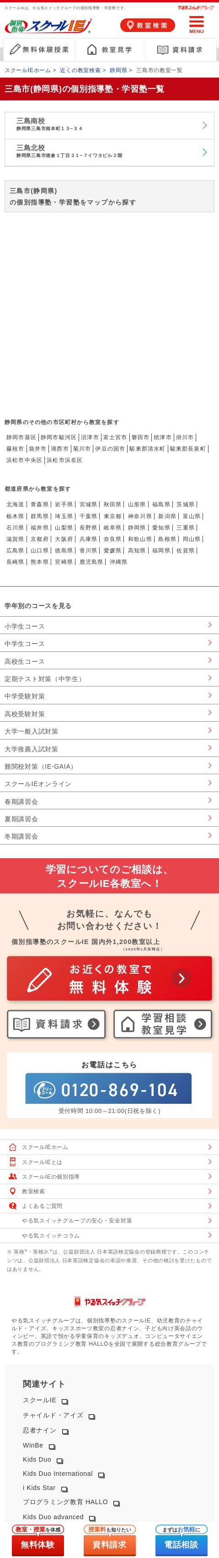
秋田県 (113, 504)
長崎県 (15, 562)
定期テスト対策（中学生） (45, 678)
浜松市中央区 (24, 460)
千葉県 (89, 516)
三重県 (185, 528)
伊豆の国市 (110, 449)
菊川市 (82, 449)
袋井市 (38, 449)
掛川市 (185, 437)
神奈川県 (140, 516)
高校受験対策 (25, 714)
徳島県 (64, 550)
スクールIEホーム (28, 70)
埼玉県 (64, 516)
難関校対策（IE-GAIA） (41, 766)
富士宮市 (115, 437)
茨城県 (185, 504)
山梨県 (64, 528)
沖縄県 (119, 562)
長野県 (89, 528)
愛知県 (161, 528)
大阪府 (64, 539)
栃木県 (15, 516)
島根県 (167, 539)
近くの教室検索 (80, 70)
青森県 (40, 504)
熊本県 (40, 562)
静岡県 (118, 70)
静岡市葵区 (21, 437)
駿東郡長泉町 (188, 449)
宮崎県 (64, 562)
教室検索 (33, 1191)
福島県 (161, 504)
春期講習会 (21, 801)
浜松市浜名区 (65, 460)
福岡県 (161, 550)
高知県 (137, 550)
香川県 (89, 550)
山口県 (40, 550)
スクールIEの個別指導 (51, 1177)
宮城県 (89, 504)
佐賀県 (185, 550)
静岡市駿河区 (59, 437)
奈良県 (113, 539)
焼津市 (163, 437)
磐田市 (141, 437)
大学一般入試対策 (32, 731)
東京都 (113, 516)
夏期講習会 (21, 819)
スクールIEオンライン (38, 783)
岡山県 (192, 539)
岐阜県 (113, 528)
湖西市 (60, 449)
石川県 (15, 528)
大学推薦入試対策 (32, 749)
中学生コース (25, 643)
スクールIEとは (42, 1162)
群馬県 (40, 516)
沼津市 (90, 437)
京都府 (40, 539)
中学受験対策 (25, 696)
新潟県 (167, 516)
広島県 (15, 550)
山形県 (137, 504)
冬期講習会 (21, 836)
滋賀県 (15, 539)
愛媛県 (113, 550)
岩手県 (64, 504)
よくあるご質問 (42, 1206)
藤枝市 (15, 449)
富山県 (192, 516)
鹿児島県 (92, 562)
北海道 (15, 504)
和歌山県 (140, 539)
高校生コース (25, 661)
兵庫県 (89, 539)
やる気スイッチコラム (51, 1236)
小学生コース (25, 626)
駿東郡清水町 (147, 449)
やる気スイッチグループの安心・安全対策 (77, 1220)
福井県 (40, 528)
